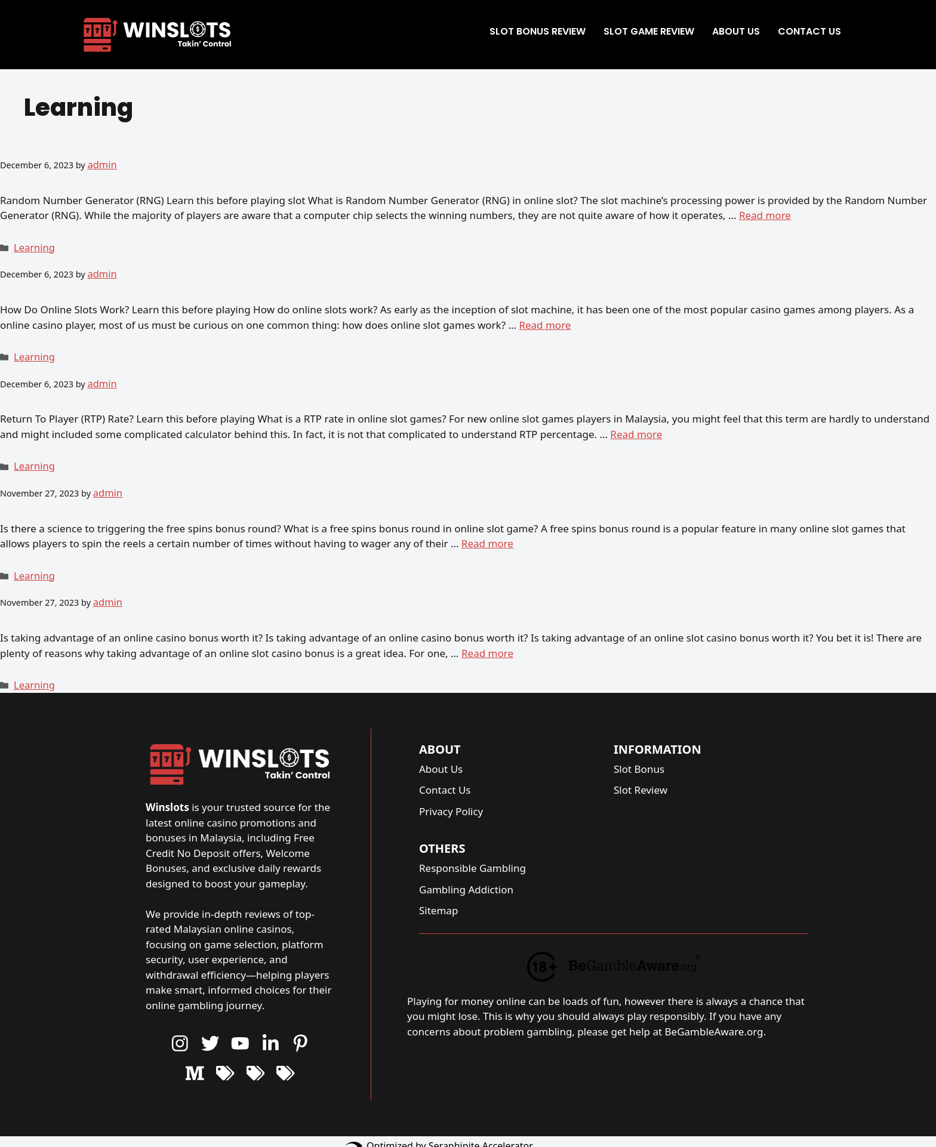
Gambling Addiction (466, 871)
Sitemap (438, 892)
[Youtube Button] (210, 1025)
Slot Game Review (649, 31)
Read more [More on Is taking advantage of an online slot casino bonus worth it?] (487, 636)
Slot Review (640, 772)
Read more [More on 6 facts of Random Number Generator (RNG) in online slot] (765, 213)
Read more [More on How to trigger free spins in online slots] (487, 531)
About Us (736, 31)
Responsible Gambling (472, 850)
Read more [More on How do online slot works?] (545, 319)
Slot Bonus (639, 750)
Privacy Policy (451, 793)
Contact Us (809, 31)
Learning (32, 245)
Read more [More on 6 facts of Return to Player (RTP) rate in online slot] (636, 425)
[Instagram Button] (180, 1025)
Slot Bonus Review (537, 31)
